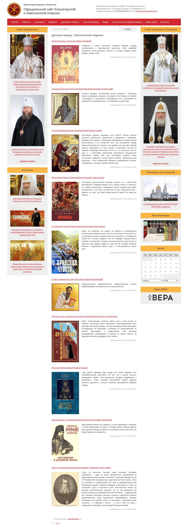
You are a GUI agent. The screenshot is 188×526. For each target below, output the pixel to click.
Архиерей (40, 22)
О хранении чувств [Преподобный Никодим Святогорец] (78, 226)
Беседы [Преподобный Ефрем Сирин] (70, 368)
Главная (14, 22)
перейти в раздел (27, 161)
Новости (26, 22)
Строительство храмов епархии (127, 22)
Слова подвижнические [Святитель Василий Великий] (77, 279)
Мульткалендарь (91, 22)
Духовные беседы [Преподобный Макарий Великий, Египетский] (82, 89)
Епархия (53, 22)
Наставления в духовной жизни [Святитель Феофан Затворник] (82, 420)
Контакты (165, 22)
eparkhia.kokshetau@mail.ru (146, 11)
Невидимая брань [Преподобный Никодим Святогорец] (78, 177)
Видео (106, 22)
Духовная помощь (70, 22)
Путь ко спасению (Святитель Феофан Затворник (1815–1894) (81, 467)
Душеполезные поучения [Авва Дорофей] (71, 41)
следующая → (74, 519)
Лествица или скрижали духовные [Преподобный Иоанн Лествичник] (84, 316)
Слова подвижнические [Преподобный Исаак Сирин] (77, 130)
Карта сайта (151, 22)
